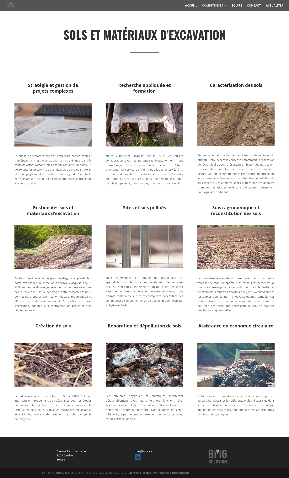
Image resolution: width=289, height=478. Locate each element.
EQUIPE (237, 5)
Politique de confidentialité (171, 473)
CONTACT (254, 5)
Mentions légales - (140, 473)
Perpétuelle (61, 473)
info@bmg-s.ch (144, 451)
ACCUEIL (191, 5)
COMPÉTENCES (212, 5)
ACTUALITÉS (274, 5)
